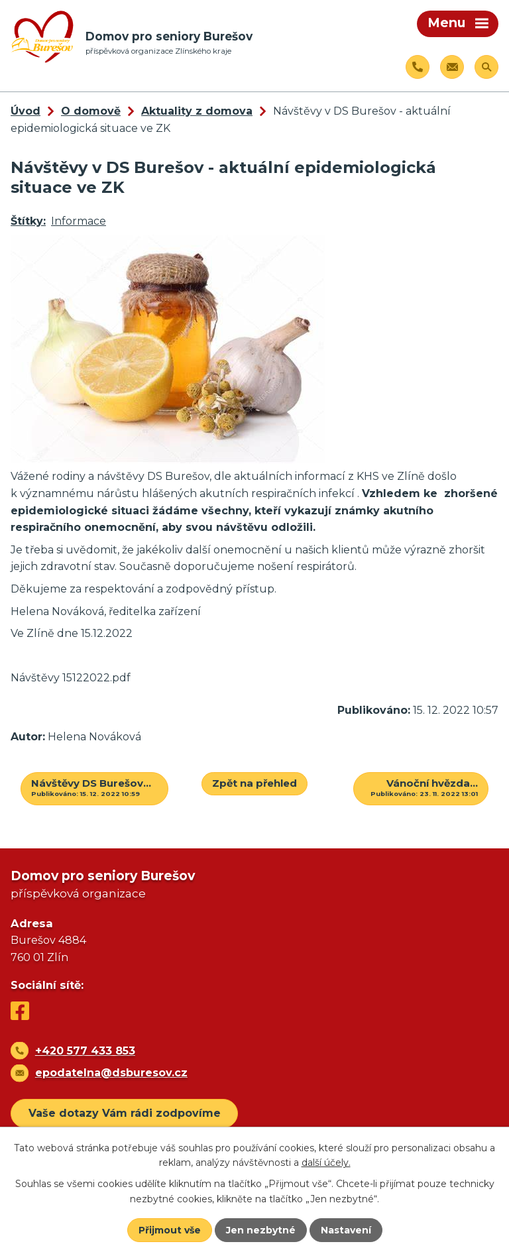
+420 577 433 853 (85, 1051)
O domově (91, 111)
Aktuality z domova (197, 111)
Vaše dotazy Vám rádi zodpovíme (124, 1113)
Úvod (25, 111)
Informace (78, 221)
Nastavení (346, 1230)
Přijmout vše (170, 1230)
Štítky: (28, 221)
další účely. (326, 1162)
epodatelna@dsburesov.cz (111, 1072)
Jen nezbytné (261, 1230)
